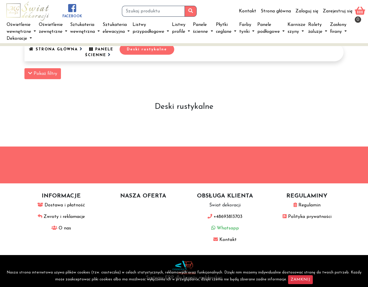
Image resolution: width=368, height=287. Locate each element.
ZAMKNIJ (300, 280)
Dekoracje (17, 38)
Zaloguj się (307, 11)
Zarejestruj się (337, 11)
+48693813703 (225, 216)
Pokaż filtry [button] (42, 73)
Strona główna (276, 11)
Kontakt (247, 11)
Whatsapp (225, 228)
